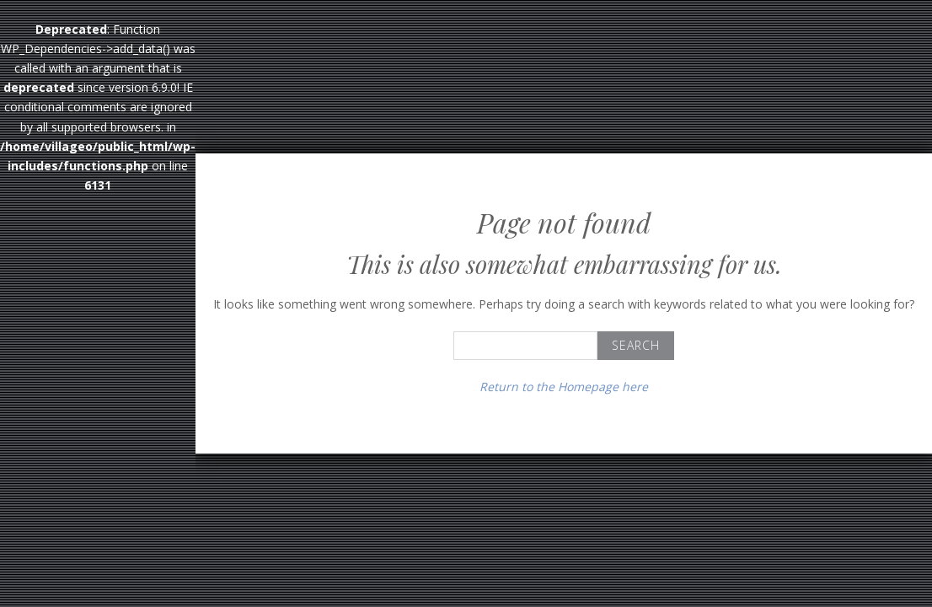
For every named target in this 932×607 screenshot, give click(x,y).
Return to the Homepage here (563, 387)
